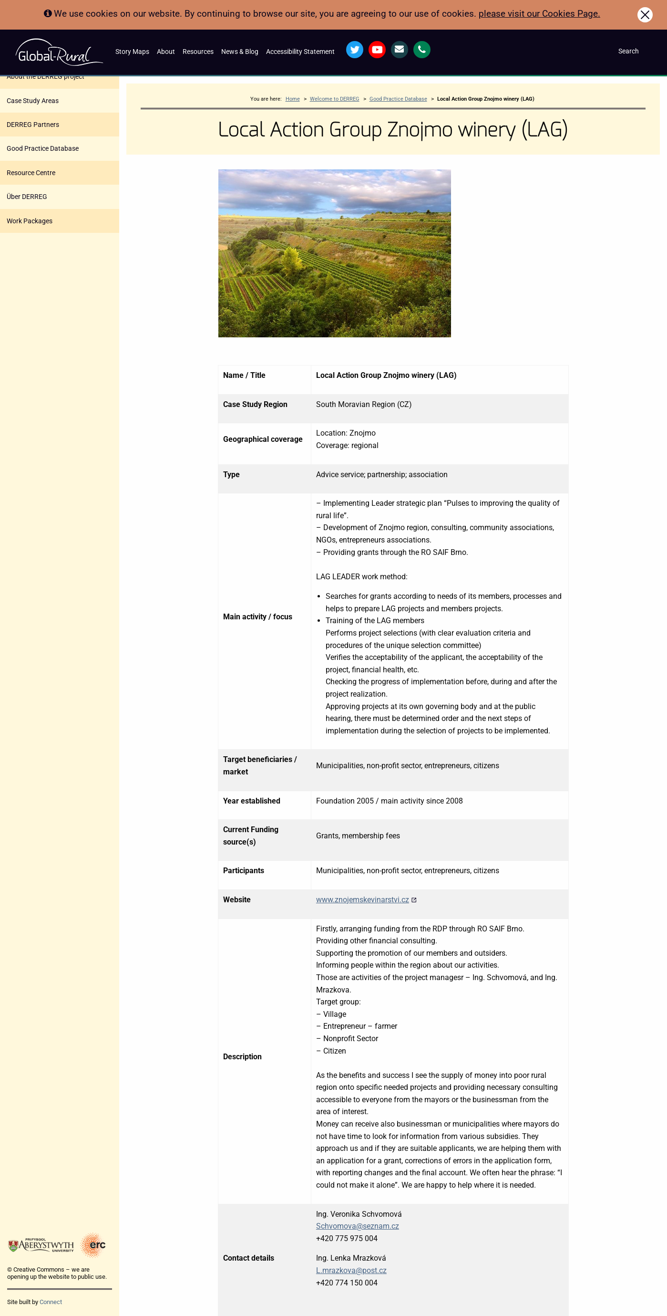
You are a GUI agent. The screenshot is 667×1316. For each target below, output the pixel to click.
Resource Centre (31, 173)
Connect (51, 1302)
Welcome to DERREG (334, 99)
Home (293, 99)
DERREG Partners (33, 124)
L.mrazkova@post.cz (351, 1270)
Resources (198, 52)
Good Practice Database (43, 148)
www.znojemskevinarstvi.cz (366, 899)
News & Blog (239, 52)
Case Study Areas (33, 100)
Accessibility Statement (300, 52)
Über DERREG (27, 196)
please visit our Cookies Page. (539, 13)
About (166, 52)
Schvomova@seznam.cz (357, 1226)
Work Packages (29, 221)
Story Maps (132, 52)
